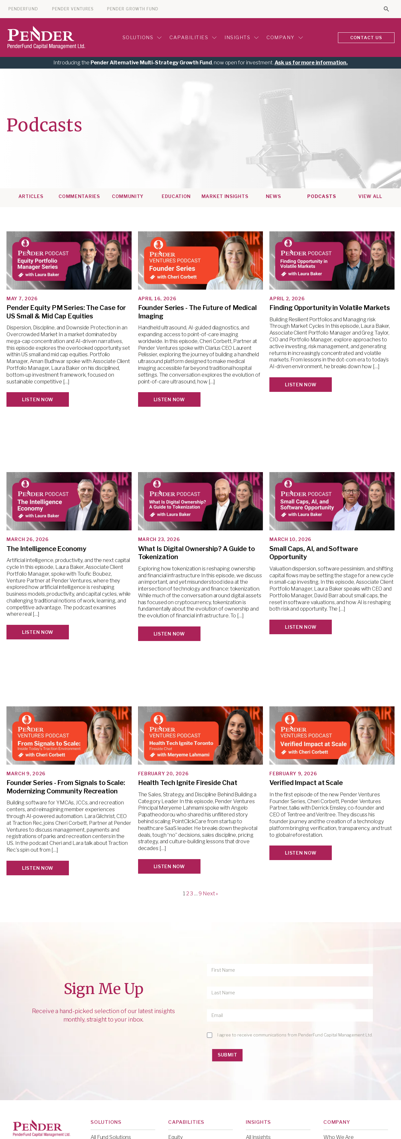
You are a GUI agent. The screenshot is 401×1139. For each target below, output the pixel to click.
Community (128, 196)
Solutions (142, 37)
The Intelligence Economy (46, 549)
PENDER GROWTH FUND (132, 9)
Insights (241, 37)
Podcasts (321, 196)
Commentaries (79, 196)
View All (370, 196)
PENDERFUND (23, 9)
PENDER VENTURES (73, 9)
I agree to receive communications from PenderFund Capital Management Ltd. (295, 1034)
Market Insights (224, 196)
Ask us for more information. (311, 63)
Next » (210, 893)
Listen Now (37, 399)
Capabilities (193, 37)
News (273, 196)
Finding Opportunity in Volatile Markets (329, 308)
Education (176, 196)
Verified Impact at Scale (306, 783)
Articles (30, 196)
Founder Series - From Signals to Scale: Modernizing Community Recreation (65, 787)
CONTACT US (366, 37)
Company (284, 37)
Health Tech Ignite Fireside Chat (187, 783)
